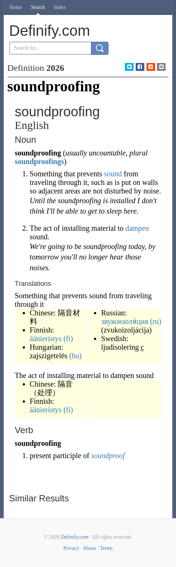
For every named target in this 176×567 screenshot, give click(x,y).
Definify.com (74, 537)
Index (60, 7)
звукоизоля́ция (124, 321)
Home (15, 7)
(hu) (75, 356)
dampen (137, 228)
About (89, 548)
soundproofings (39, 161)
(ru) (155, 321)
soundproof (108, 455)
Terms (106, 548)
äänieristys (46, 338)
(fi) (68, 338)
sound (113, 174)
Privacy (71, 548)
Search (38, 7)
